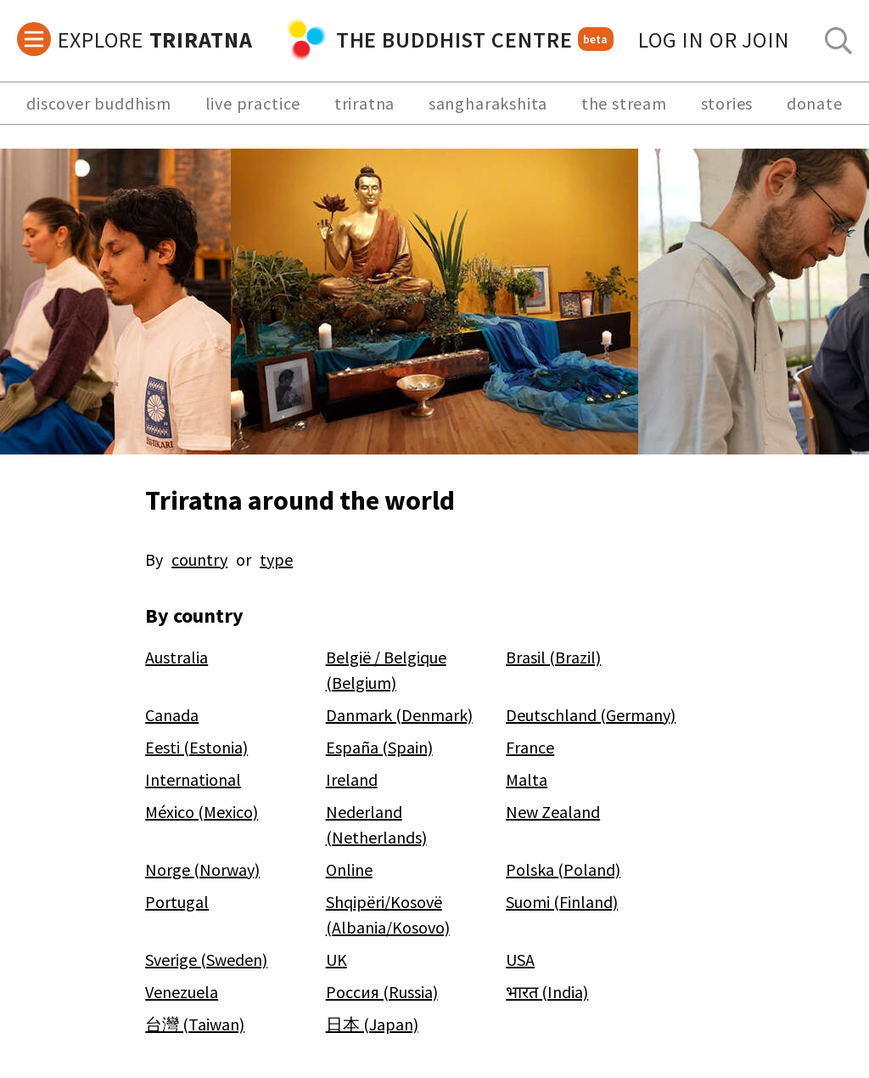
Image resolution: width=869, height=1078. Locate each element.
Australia (176, 657)
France (530, 747)
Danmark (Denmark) (399, 714)
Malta (526, 779)
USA (520, 959)
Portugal (177, 901)
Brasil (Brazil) (553, 657)
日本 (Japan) (372, 1024)
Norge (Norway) (202, 869)
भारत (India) (547, 991)
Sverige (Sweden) (206, 959)
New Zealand (553, 811)
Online (349, 869)
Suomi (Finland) (562, 901)
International (193, 779)
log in (714, 39)
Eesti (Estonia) (196, 747)
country (199, 559)
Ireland (352, 779)
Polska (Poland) (563, 869)
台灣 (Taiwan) (194, 1024)
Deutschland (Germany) (591, 714)
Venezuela (181, 991)
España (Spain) (379, 747)
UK (336, 959)
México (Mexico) (201, 811)
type (276, 559)
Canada (172, 714)
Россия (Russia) (382, 991)
